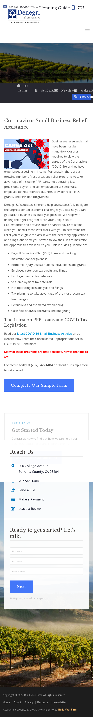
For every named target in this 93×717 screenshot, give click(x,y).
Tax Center (22, 88)
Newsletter (63, 90)
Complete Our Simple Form (39, 385)
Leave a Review (30, 485)
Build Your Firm (67, 709)
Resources (43, 702)
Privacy (29, 702)
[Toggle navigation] (87, 31)
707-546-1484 (29, 457)
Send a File (42, 90)
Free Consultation (82, 96)
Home (6, 702)
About (17, 702)
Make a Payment (82, 90)
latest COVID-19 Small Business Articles (44, 333)
